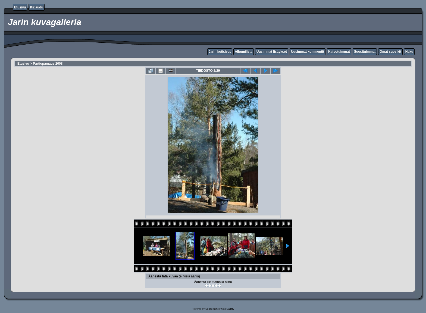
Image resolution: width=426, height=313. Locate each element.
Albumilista (243, 52)
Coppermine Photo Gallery (219, 309)
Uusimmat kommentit (307, 52)
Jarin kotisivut (220, 52)
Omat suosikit (390, 52)
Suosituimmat (364, 52)
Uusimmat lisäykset (271, 52)
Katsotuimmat (339, 52)
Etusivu (20, 7)
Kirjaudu (36, 7)
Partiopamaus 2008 (47, 63)
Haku (409, 52)
